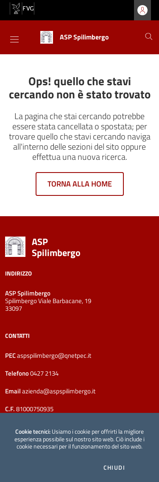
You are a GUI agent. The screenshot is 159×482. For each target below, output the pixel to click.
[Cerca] (148, 37)
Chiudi (114, 468)
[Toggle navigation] (14, 39)
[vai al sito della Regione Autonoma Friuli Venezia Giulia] (22, 8)
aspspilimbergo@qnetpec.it (54, 355)
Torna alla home (79, 183)
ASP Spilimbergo (56, 247)
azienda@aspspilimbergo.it (58, 391)
